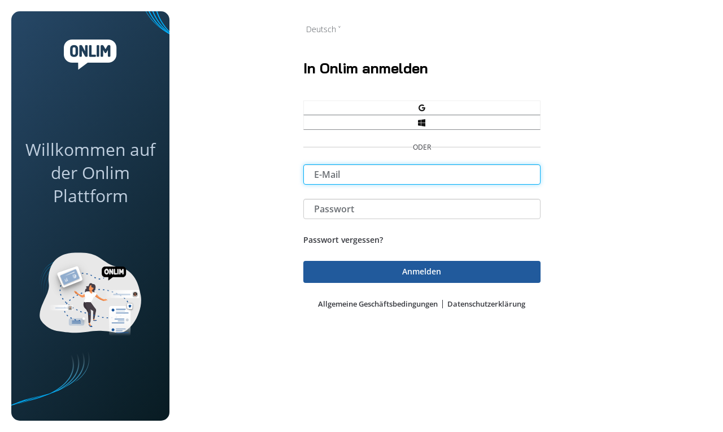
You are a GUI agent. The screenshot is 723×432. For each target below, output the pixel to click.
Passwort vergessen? (343, 239)
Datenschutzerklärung (486, 304)
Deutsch (321, 29)
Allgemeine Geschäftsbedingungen (378, 304)
